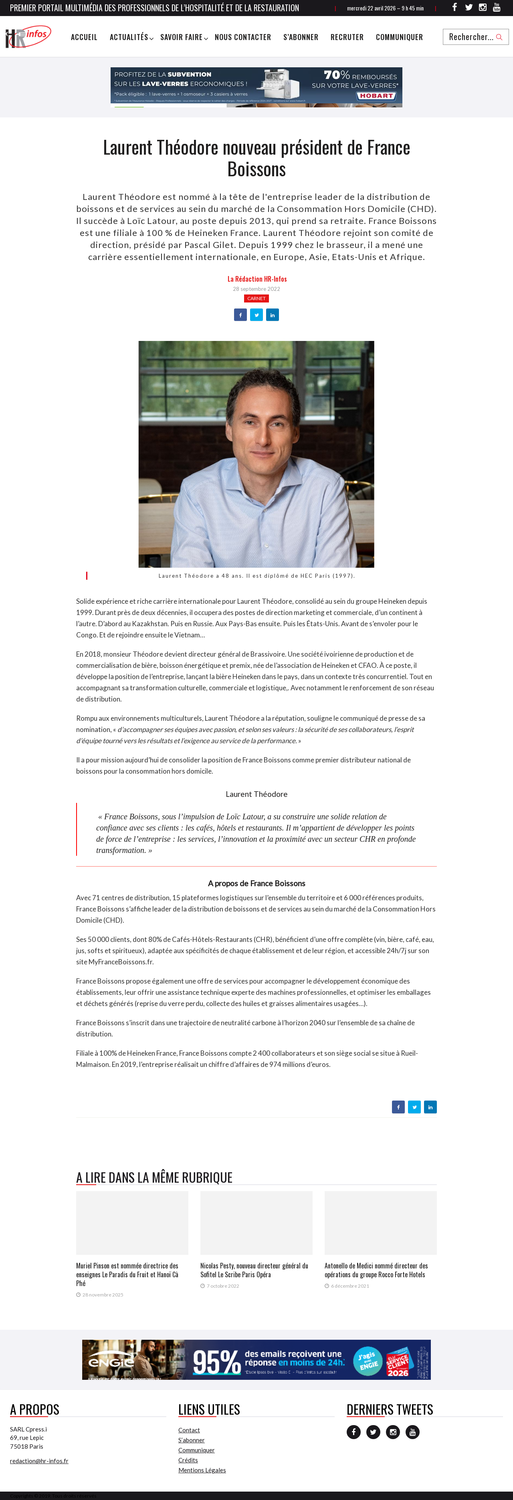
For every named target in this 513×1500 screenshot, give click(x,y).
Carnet (256, 298)
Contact (189, 1429)
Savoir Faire (181, 37)
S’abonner (301, 37)
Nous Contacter (243, 37)
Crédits (188, 1460)
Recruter (347, 37)
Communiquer (399, 37)
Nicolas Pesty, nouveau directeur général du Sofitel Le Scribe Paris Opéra (254, 1270)
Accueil (84, 37)
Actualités (129, 37)
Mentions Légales (202, 1470)
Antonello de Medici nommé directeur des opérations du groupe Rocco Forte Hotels (376, 1270)
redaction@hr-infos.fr (39, 1460)
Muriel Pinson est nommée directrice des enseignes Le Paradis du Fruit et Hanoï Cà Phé (127, 1274)
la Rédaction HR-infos (257, 279)
